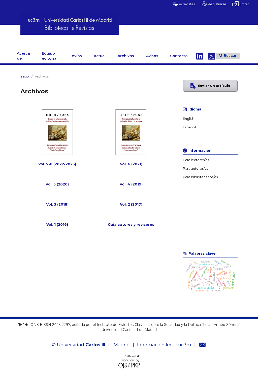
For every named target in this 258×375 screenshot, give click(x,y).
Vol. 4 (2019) (131, 181)
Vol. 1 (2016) (57, 221)
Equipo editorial (49, 53)
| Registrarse (213, 3)
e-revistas (184, 3)
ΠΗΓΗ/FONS (35, 37)
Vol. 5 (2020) (57, 181)
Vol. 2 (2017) (131, 201)
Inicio (24, 73)
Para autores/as (195, 166)
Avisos (152, 53)
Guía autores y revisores (131, 221)
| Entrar (240, 3)
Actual (100, 53)
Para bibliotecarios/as (200, 174)
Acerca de (23, 53)
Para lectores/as (196, 157)
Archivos (126, 53)
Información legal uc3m (164, 342)
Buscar (228, 53)
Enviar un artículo (214, 83)
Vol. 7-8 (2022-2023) (57, 161)
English (188, 116)
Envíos (76, 53)
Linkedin (199, 53)
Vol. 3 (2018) (57, 201)
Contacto (179, 53)
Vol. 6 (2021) (131, 161)
